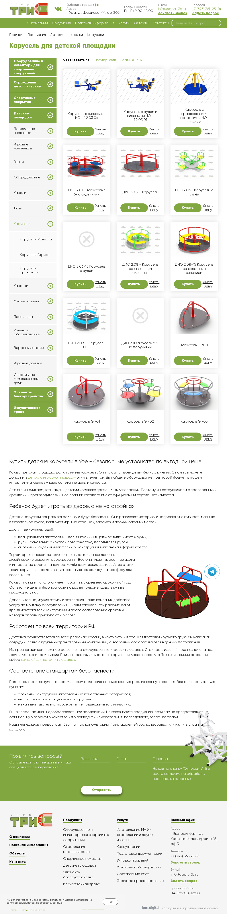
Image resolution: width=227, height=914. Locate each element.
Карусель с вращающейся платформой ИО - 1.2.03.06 (194, 116)
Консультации (128, 846)
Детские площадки (23, 115)
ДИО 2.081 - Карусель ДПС (86, 345)
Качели (20, 193)
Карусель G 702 (140, 421)
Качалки (21, 286)
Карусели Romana (36, 239)
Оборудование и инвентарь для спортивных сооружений (28, 67)
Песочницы (23, 317)
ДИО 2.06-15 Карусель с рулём (87, 268)
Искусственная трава (27, 410)
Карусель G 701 (87, 421)
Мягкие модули (26, 301)
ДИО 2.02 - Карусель (140, 192)
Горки (19, 162)
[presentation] (114, 774)
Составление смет (133, 874)
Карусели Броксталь (29, 270)
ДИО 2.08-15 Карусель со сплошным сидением (194, 269)
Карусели (22, 224)
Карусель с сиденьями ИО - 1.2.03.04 (87, 116)
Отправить (101, 790)
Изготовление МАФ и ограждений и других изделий (135, 834)
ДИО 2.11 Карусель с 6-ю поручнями (140, 345)
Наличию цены (131, 60)
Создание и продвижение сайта (180, 908)
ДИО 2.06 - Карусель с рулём (194, 192)
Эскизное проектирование (140, 881)
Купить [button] (80, 131)
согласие (172, 773)
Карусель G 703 (194, 421)
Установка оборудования (139, 867)
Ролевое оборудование (27, 332)
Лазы (18, 208)
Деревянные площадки (24, 131)
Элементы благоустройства (29, 394)
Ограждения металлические (27, 84)
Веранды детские (29, 348)
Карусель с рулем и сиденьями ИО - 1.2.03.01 (140, 116)
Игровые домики (28, 363)
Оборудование (27, 177)
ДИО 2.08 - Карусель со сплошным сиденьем (140, 269)
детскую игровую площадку (52, 477)
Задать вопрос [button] (205, 13)
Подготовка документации (139, 853)
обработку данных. (51, 902)
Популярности (105, 60)
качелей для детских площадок (48, 659)
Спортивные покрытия (25, 100)
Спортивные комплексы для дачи (26, 379)
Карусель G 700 (194, 345)
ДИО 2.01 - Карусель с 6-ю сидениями (87, 192)
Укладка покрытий (132, 860)
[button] (96, 4)
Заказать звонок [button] (172, 13)
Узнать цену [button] (100, 131)
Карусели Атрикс (34, 255)
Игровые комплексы (23, 146)
